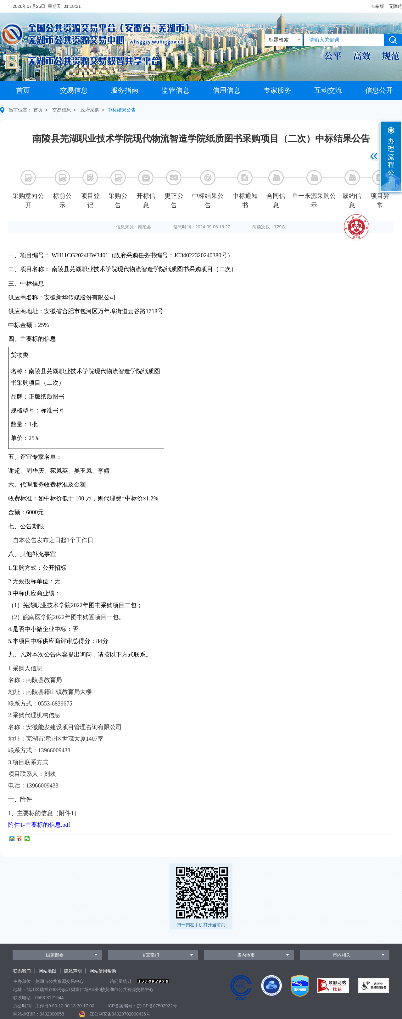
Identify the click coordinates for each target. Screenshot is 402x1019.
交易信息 (74, 90)
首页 (23, 90)
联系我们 (22, 970)
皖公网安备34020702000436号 (120, 1013)
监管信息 (175, 90)
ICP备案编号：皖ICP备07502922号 (142, 1005)
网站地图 (47, 970)
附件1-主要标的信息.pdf (39, 824)
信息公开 (379, 90)
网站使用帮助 (103, 970)
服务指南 (124, 90)
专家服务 (277, 90)
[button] (377, 6)
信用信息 (226, 90)
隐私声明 (73, 970)
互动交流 (328, 90)
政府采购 (90, 109)
